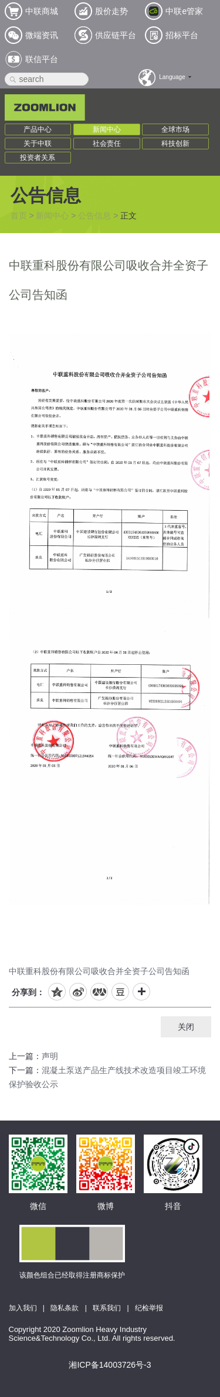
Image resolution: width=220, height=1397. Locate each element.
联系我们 (107, 1308)
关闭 (186, 1026)
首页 (19, 215)
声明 (50, 1056)
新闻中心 (107, 129)
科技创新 (175, 143)
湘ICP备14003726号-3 (110, 1364)
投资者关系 (37, 157)
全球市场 (175, 129)
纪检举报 (149, 1308)
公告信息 (94, 215)
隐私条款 (64, 1308)
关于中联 (37, 143)
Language (172, 77)
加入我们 (23, 1308)
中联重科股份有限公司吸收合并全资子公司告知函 (99, 971)
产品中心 (37, 129)
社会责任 (107, 143)
